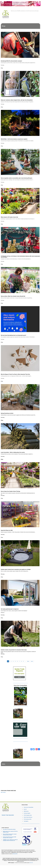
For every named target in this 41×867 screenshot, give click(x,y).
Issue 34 (25, 809)
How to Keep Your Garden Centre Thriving (10, 491)
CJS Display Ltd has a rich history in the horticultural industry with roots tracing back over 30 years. (20, 257)
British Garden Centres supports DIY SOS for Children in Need (10, 831)
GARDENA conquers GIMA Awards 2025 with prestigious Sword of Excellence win (10, 840)
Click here (31, 862)
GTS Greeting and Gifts (27, 819)
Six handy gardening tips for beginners (10, 609)
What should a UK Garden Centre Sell (9, 217)
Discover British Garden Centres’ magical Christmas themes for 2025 (9, 834)
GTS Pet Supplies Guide (28, 815)
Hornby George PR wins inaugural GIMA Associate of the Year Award (9, 837)
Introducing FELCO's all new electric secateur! (11, 60)
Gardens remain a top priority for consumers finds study (14, 649)
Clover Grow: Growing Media (20, 685)
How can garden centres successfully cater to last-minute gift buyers (16, 178)
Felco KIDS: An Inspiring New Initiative (9, 829)
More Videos (3, 792)
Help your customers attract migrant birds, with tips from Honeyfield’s (17, 100)
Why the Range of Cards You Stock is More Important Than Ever (15, 374)
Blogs (2, 185)
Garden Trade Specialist (8, 815)
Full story (2, 65)
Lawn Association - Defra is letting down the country (13, 452)
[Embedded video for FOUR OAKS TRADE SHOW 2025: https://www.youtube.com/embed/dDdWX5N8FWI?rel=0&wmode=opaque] (20, 778)
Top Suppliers (26, 821)
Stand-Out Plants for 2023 (7, 530)
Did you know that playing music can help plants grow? (13, 335)
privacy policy (15, 853)
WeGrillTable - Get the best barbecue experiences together (14, 139)
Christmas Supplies (27, 813)
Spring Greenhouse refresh (7, 413)
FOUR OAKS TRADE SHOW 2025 (8, 790)
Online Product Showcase (28, 817)
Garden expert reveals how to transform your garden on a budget (16, 569)
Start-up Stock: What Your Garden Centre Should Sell (13, 296)
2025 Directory (26, 811)
